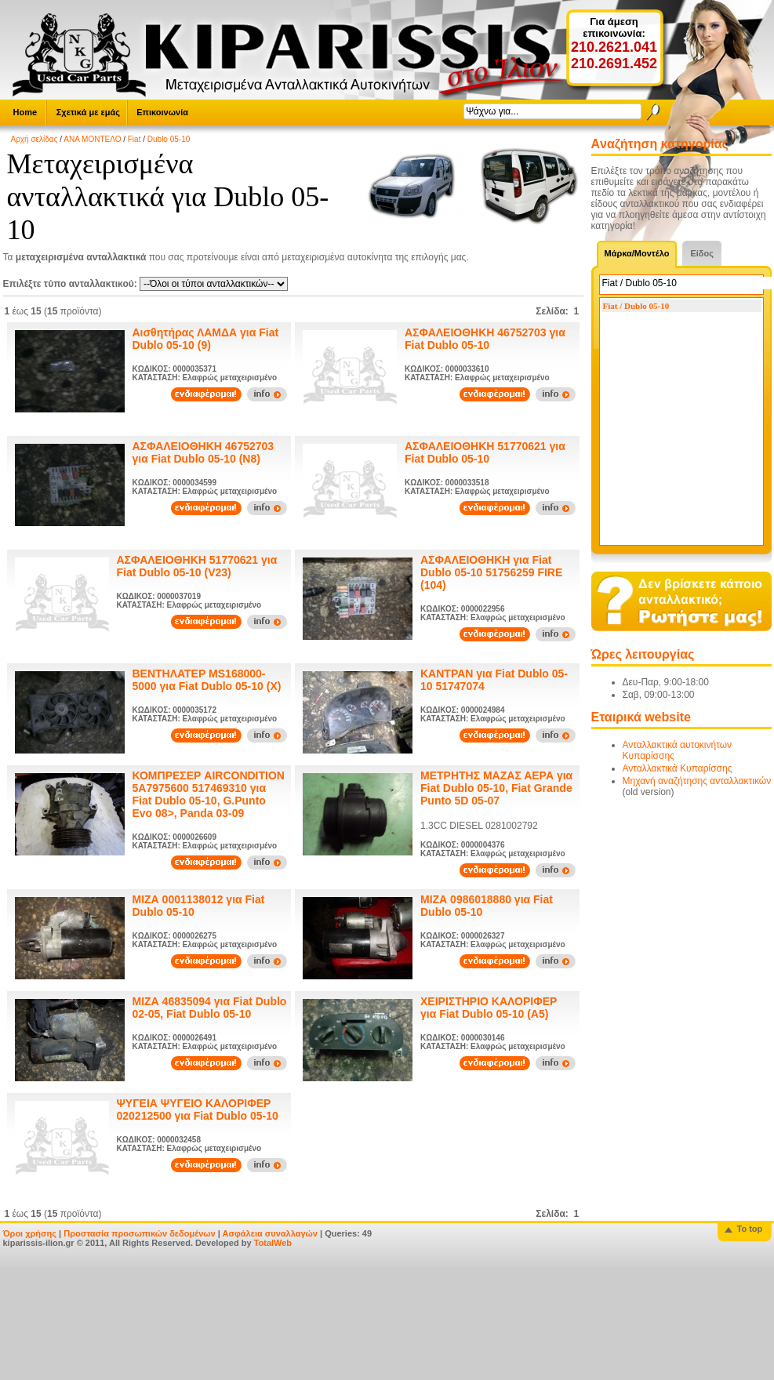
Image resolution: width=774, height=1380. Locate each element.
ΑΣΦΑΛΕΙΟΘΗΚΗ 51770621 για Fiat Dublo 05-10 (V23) (197, 566)
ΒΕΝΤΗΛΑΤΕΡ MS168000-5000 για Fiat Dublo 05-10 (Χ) (207, 679)
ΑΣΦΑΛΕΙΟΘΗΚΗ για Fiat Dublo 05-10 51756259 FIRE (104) (491, 572)
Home (25, 112)
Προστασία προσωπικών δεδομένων (139, 1233)
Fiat (134, 139)
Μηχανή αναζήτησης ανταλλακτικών (697, 780)
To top (750, 1228)
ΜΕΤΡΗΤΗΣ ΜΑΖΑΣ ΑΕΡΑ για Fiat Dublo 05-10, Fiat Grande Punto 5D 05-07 (496, 788)
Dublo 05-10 (168, 139)
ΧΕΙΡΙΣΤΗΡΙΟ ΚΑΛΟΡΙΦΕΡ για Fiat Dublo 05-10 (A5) (488, 1007)
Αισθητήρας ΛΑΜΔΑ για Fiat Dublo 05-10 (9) (206, 338)
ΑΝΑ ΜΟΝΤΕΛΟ (92, 139)
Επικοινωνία (162, 112)
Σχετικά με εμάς (88, 112)
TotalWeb (273, 1242)
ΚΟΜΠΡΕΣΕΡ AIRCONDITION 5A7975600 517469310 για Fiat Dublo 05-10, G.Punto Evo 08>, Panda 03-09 (209, 794)
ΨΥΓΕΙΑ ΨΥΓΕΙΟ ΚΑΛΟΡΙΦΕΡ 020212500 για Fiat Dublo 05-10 (197, 1109)
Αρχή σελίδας (34, 139)
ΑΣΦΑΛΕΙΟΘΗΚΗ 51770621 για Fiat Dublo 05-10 (485, 452)
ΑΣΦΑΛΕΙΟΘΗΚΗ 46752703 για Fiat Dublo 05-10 (485, 338)
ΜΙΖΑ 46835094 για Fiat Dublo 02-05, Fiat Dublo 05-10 (210, 1007)
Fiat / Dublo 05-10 (636, 305)
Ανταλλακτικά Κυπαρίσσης (677, 768)
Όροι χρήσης (30, 1233)
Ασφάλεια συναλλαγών (270, 1233)
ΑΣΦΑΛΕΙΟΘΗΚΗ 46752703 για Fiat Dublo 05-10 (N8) (203, 452)
